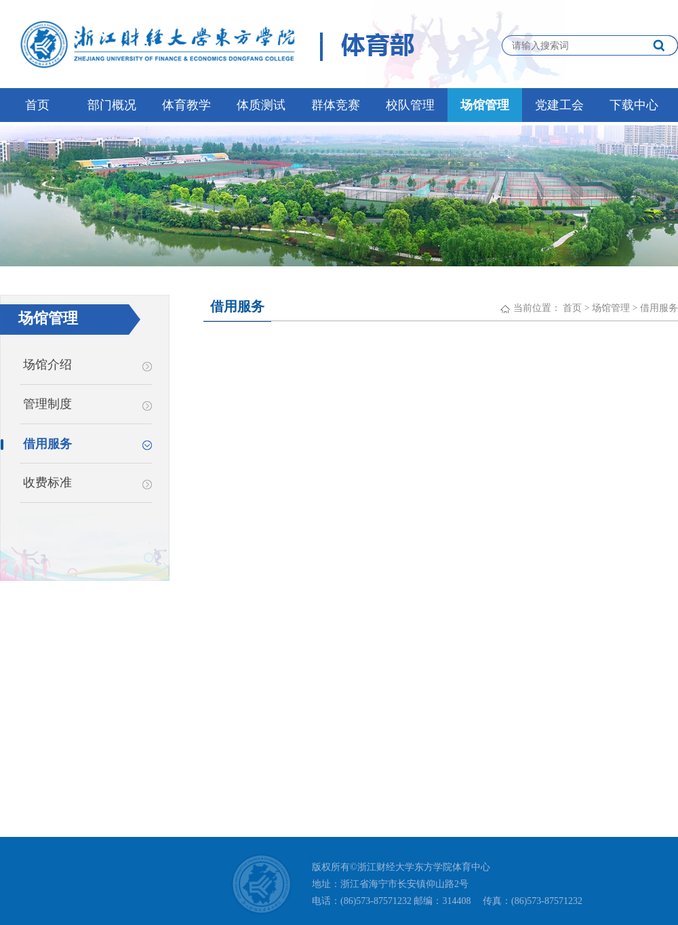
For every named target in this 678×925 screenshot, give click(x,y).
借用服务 (659, 308)
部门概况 (111, 105)
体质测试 (261, 105)
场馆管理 (484, 105)
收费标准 (87, 482)
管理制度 (87, 404)
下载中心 (634, 105)
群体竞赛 (335, 105)
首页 (37, 105)
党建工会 (559, 105)
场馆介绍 (87, 364)
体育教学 (186, 105)
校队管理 (410, 105)
